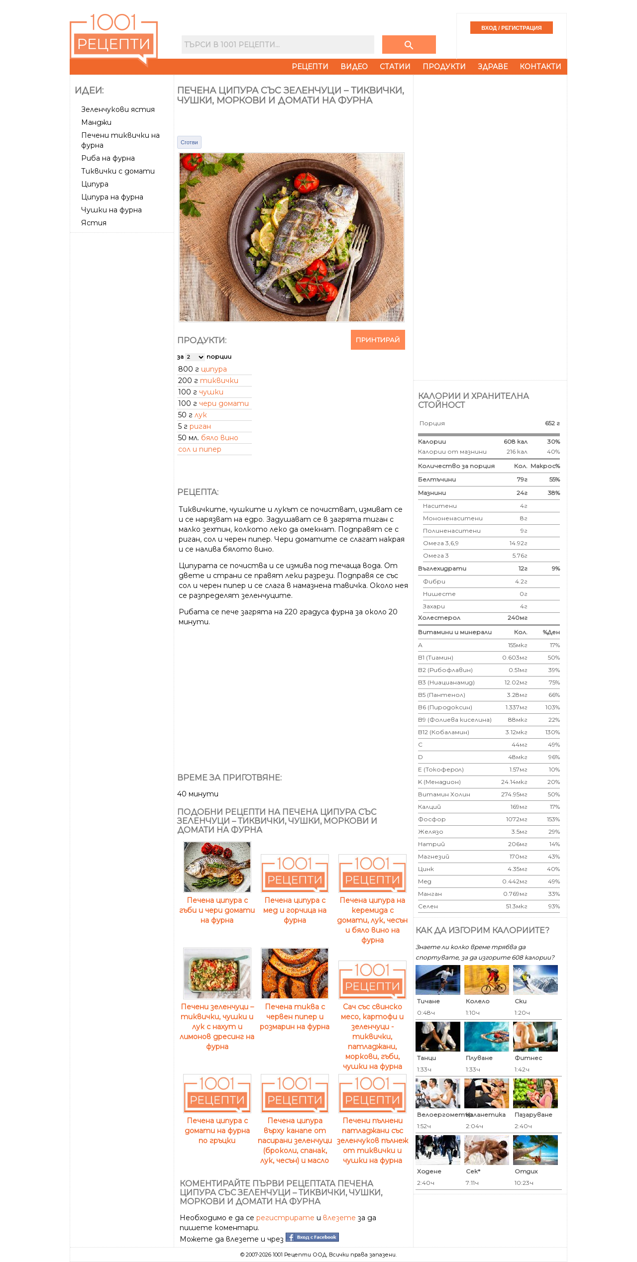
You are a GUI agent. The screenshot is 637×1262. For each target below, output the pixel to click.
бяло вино (219, 437)
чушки (211, 392)
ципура (214, 369)
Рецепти (310, 66)
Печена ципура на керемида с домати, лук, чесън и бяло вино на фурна (372, 915)
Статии (395, 66)
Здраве (493, 66)
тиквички (219, 380)
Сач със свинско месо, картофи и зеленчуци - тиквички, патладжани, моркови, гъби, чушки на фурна (372, 1031)
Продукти (444, 66)
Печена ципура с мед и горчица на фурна (295, 905)
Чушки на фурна (111, 209)
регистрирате (285, 1217)
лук (201, 414)
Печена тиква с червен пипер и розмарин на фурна (294, 1011)
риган (200, 426)
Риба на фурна (108, 158)
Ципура (94, 184)
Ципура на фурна (112, 197)
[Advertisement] (123, 385)
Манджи (96, 122)
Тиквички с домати (118, 171)
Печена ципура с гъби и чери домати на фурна (217, 905)
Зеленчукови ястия (118, 109)
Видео (354, 66)
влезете (339, 1217)
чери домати (224, 403)
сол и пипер (199, 449)
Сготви (189, 142)
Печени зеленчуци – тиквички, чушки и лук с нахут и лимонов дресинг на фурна (217, 1021)
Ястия (93, 222)
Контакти (540, 66)
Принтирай (378, 340)
